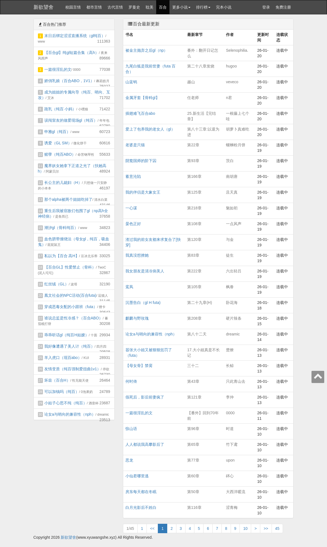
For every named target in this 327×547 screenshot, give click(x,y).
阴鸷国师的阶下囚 (140, 160)
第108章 (194, 224)
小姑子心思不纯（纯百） (65, 403)
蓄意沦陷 (133, 176)
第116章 (194, 507)
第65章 (193, 444)
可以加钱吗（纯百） (61, 391)
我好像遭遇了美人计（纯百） (69, 346)
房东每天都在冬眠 (140, 491)
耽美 (149, 7)
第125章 (194, 192)
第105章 (194, 287)
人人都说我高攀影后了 (144, 444)
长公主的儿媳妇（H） (63, 182)
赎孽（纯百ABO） (60, 154)
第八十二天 (197, 334)
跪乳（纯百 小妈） (60, 109)
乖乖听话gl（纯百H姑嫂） (66, 335)
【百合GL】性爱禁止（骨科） (70, 267)
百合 (163, 7)
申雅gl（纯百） (57, 131)
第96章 (193, 428)
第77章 (193, 460)
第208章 (194, 318)
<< (152, 528)
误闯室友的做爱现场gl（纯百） (71, 120)
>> (266, 528)
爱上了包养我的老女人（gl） (150, 129)
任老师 (193, 97)
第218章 (194, 208)
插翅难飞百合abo (140, 113)
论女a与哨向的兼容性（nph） (70, 414)
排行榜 (203, 7)
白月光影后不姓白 (140, 507)
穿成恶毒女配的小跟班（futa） (70, 306)
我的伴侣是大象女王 (142, 192)
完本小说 (223, 7)
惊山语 (131, 428)
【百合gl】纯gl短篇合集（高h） (71, 52)
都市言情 (94, 7)
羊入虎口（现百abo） (63, 357)
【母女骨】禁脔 (139, 365)
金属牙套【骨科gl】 (142, 97)
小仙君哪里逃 (137, 476)
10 (245, 528)
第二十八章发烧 (200, 66)
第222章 (194, 271)
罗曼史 (134, 7)
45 (277, 528)
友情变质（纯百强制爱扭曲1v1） (72, 369)
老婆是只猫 (135, 145)
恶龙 (129, 460)
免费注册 (283, 7)
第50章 (193, 491)
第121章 (194, 397)
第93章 (193, 160)
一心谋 (131, 208)
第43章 (193, 381)
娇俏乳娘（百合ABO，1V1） (69, 81)
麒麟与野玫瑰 (137, 318)
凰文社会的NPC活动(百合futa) (70, 295)
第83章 (193, 255)
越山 (191, 82)
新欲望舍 (43, 7)
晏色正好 (133, 224)
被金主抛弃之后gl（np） (146, 50)
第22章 (193, 145)
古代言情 (115, 7)
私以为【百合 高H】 (61, 256)
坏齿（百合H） (57, 380)
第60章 (193, 476)
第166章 (194, 176)
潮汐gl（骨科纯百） (61, 227)
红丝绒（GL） (56, 284)
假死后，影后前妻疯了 (144, 397)
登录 (266, 7)
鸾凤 (129, 287)
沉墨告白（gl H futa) (143, 302)
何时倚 (131, 381)
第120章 (194, 239)
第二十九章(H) (199, 302)
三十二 (193, 365)
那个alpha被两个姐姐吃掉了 (68, 199)
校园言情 (73, 7)
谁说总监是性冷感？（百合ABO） (73, 318)
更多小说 (181, 7)
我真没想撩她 (137, 255)
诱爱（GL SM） (58, 143)
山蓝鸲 (131, 82)
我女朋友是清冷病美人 (144, 271)
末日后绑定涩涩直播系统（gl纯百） (74, 35)
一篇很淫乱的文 (57, 69)
